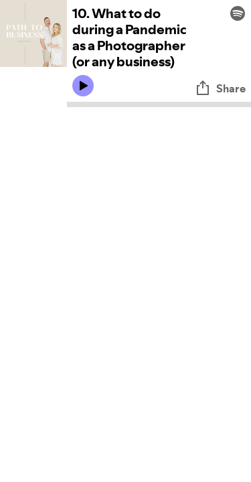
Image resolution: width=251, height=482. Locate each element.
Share (220, 88)
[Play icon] (83, 85)
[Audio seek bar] (159, 104)
